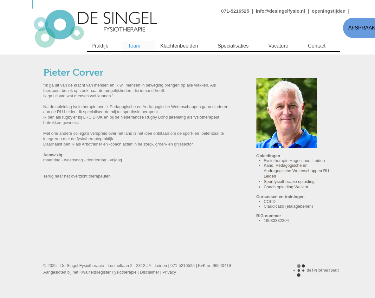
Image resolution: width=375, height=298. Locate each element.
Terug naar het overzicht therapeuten (77, 176)
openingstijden (329, 11)
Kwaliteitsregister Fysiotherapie (108, 272)
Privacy (169, 272)
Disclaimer (149, 272)
